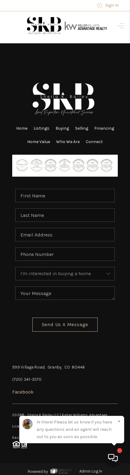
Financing (104, 128)
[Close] (119, 421)
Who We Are (68, 141)
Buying (62, 128)
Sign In (108, 5)
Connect (94, 141)
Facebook (23, 392)
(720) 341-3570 (27, 379)
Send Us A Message (65, 324)
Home (21, 128)
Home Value (38, 141)
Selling (81, 128)
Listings (41, 128)
